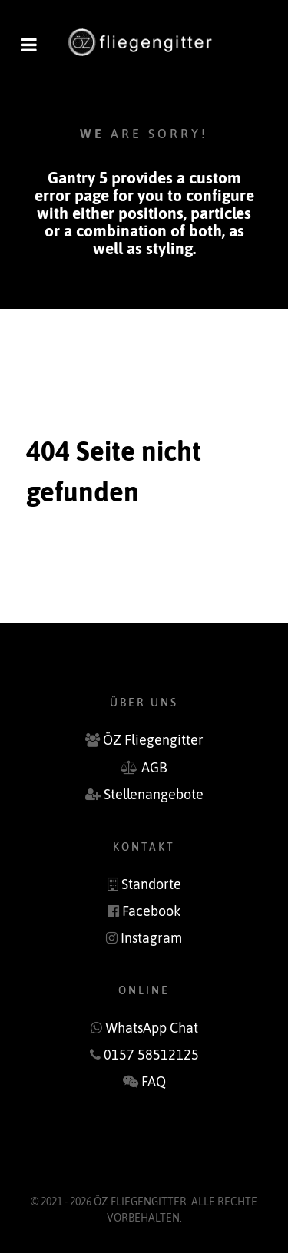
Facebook (151, 911)
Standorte (151, 884)
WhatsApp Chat (151, 1028)
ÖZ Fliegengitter (153, 740)
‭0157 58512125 (151, 1055)
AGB (154, 767)
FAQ (153, 1081)
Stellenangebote (154, 794)
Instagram (151, 938)
